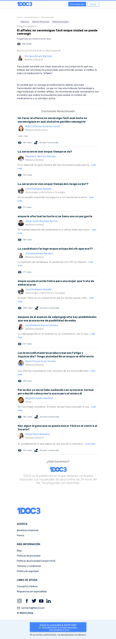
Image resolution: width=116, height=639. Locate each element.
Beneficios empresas (28, 530)
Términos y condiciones (29, 566)
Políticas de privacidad (28, 555)
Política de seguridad (28, 571)
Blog (19, 550)
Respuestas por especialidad (32, 591)
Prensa (20, 535)
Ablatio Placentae (40, 21)
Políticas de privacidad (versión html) (36, 561)
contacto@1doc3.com (31, 608)
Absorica (25, 21)
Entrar (93, 4)
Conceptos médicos (27, 586)
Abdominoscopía (60, 21)
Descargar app (77, 4)
